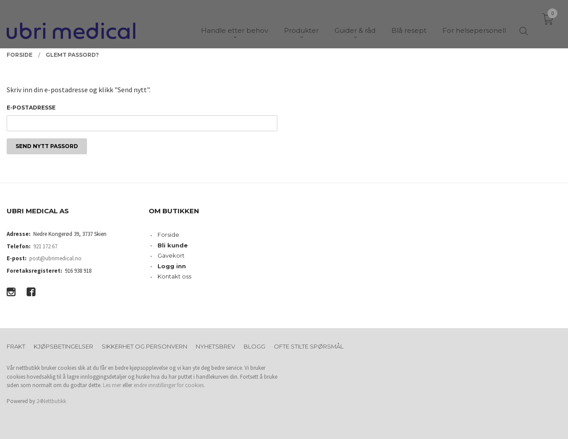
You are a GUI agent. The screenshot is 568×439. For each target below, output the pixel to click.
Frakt (16, 346)
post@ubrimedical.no (55, 258)
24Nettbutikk (51, 401)
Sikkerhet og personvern (144, 346)
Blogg (254, 346)
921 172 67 (45, 246)
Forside (168, 234)
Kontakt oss (174, 276)
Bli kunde (173, 245)
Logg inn (172, 266)
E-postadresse (31, 107)
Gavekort (171, 255)
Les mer (112, 385)
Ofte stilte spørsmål (308, 346)
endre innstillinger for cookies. (169, 385)
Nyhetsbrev (215, 346)
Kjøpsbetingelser (63, 346)
